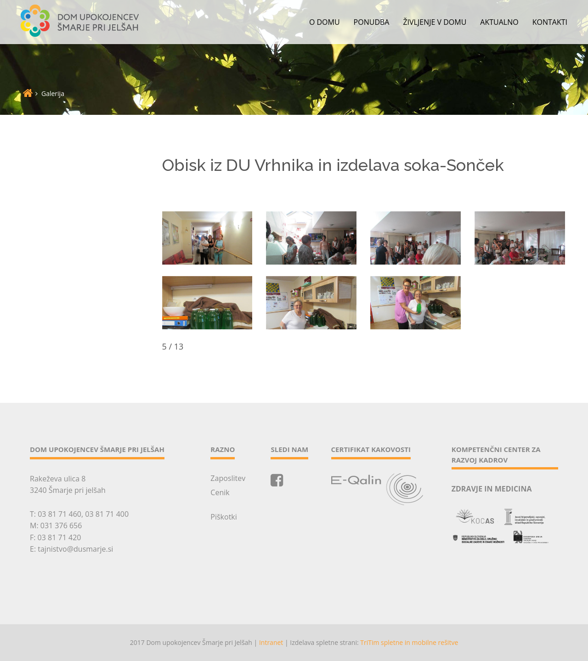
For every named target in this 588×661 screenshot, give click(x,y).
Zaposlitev (227, 478)
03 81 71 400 (107, 514)
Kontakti (549, 22)
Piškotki (223, 517)
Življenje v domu (434, 22)
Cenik (219, 492)
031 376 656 (61, 525)
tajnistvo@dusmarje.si (75, 549)
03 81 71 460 (59, 514)
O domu (324, 22)
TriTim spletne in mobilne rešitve (409, 642)
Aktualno (499, 22)
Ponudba (372, 22)
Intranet (271, 642)
